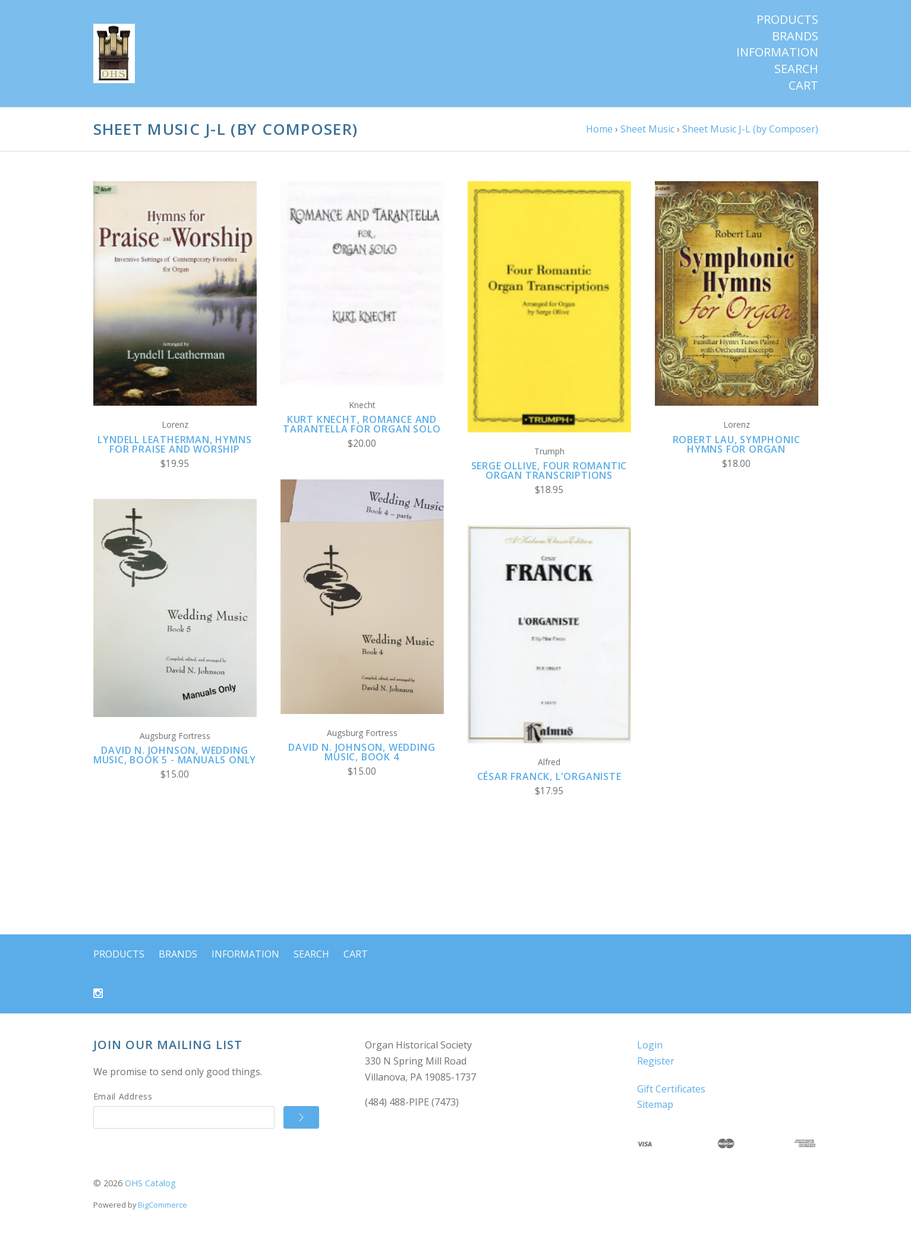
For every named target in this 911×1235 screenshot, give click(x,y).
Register (655, 1060)
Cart (803, 85)
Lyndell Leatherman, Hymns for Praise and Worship (174, 444)
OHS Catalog (150, 1183)
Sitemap (655, 1104)
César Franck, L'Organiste (549, 776)
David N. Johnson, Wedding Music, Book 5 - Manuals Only (174, 755)
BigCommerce (162, 1204)
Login (650, 1044)
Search (796, 69)
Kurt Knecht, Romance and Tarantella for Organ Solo (361, 424)
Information (777, 52)
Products (787, 19)
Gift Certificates (671, 1088)
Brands (795, 36)
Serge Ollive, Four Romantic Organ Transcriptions (549, 470)
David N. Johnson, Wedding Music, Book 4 (361, 752)
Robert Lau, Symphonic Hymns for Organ (736, 444)
